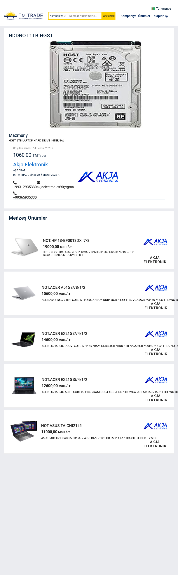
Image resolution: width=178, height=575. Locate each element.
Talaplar (158, 16)
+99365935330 (25, 195)
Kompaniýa (128, 16)
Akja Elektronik (30, 165)
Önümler (144, 16)
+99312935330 (25, 185)
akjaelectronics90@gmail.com (60, 185)
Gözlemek (109, 15)
